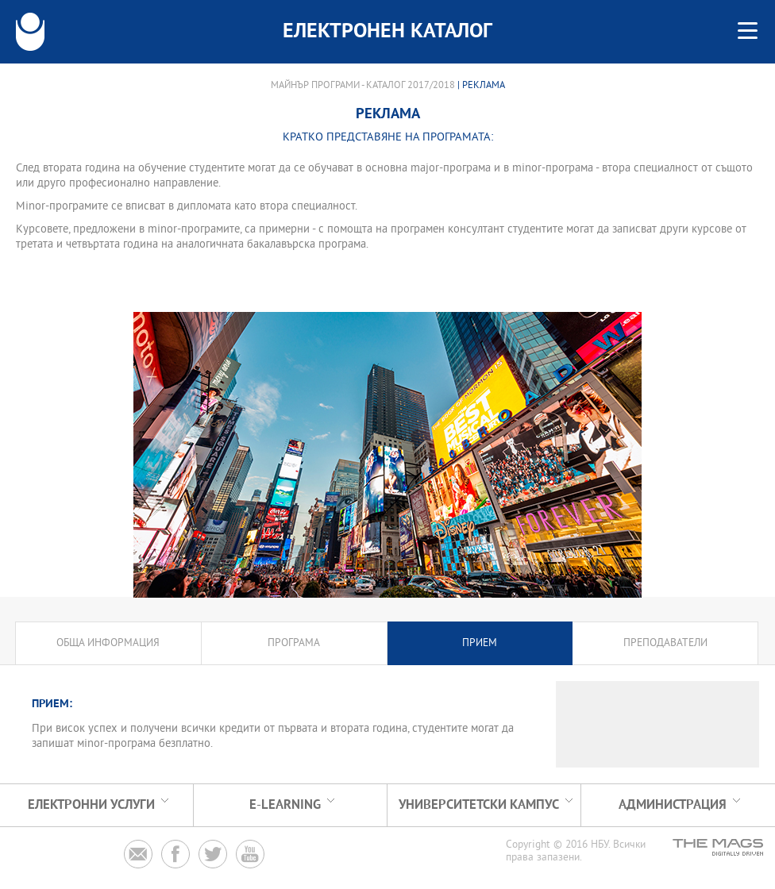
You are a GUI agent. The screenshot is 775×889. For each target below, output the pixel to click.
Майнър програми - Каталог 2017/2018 (363, 85)
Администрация (673, 805)
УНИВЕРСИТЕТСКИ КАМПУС (479, 805)
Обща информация (108, 643)
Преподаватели (665, 643)
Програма (294, 643)
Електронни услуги (91, 805)
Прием (479, 643)
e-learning (285, 805)
